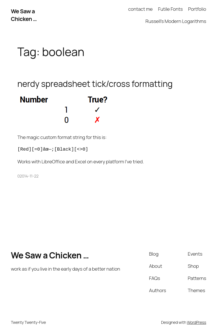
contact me (140, 9)
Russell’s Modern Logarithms (176, 21)
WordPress (196, 322)
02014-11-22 (28, 176)
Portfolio (197, 9)
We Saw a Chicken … (24, 15)
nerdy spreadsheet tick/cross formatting (95, 83)
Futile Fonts (170, 9)
